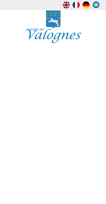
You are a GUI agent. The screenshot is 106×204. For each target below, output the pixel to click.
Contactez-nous (97, 4)
